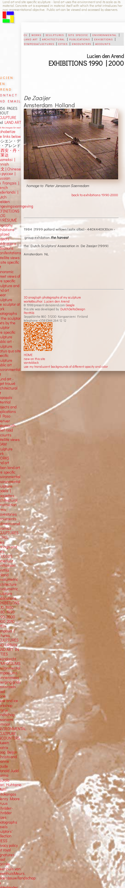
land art (31, 39)
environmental (104, 34)
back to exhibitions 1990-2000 (95, 194)
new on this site (34, 359)
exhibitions (103, 39)
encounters (81, 43)
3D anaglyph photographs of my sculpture (52, 297)
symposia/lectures (39, 43)
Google (70, 305)
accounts (102, 43)
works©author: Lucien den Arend (47, 301)
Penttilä (29, 313)
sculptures (54, 34)
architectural (53, 39)
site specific (78, 34)
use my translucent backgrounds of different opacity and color (66, 366)
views (15, 439)
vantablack (31, 362)
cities (63, 43)
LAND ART (12, 122)
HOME (28, 355)
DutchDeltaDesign (72, 309)
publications (79, 39)
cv (25, 34)
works (36, 34)
